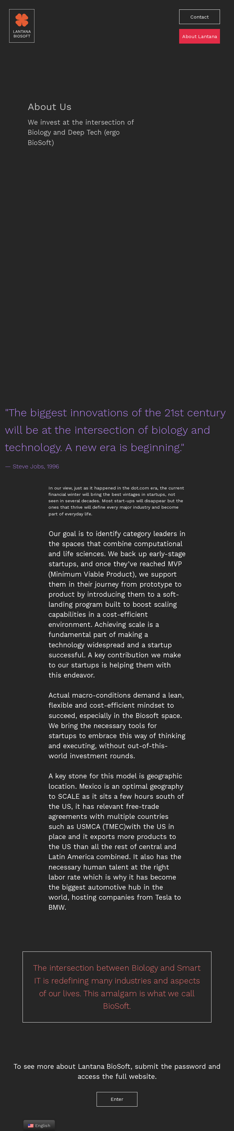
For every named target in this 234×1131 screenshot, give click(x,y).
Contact (199, 17)
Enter (117, 1099)
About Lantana (199, 36)
